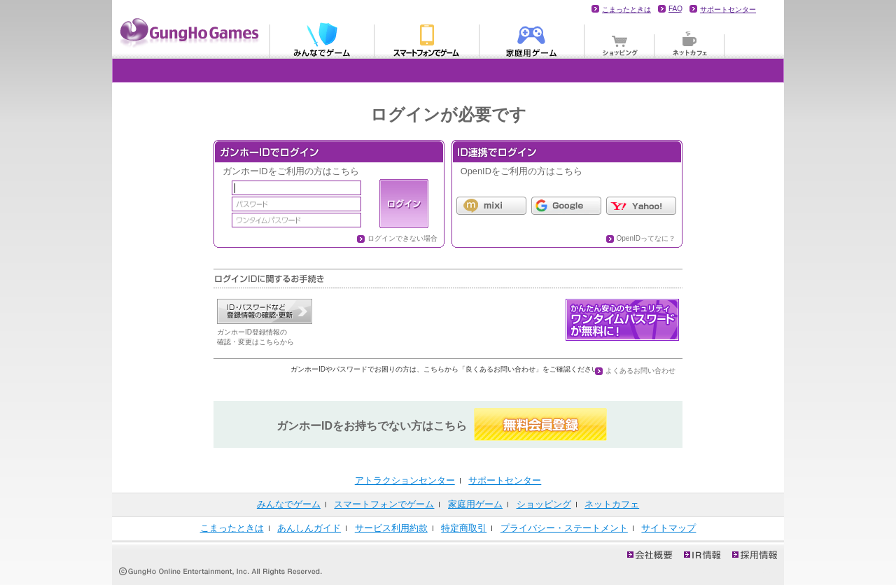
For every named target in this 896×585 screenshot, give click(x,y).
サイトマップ (668, 528)
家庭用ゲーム (531, 39)
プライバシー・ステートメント (564, 528)
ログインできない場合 (403, 238)
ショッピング (619, 39)
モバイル (426, 39)
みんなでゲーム (322, 39)
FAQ (675, 9)
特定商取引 (463, 528)
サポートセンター (728, 9)
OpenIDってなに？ (646, 238)
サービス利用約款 (391, 528)
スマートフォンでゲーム (384, 504)
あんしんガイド (309, 528)
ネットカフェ (689, 39)
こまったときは (626, 9)
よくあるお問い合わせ (641, 370)
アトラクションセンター (405, 480)
